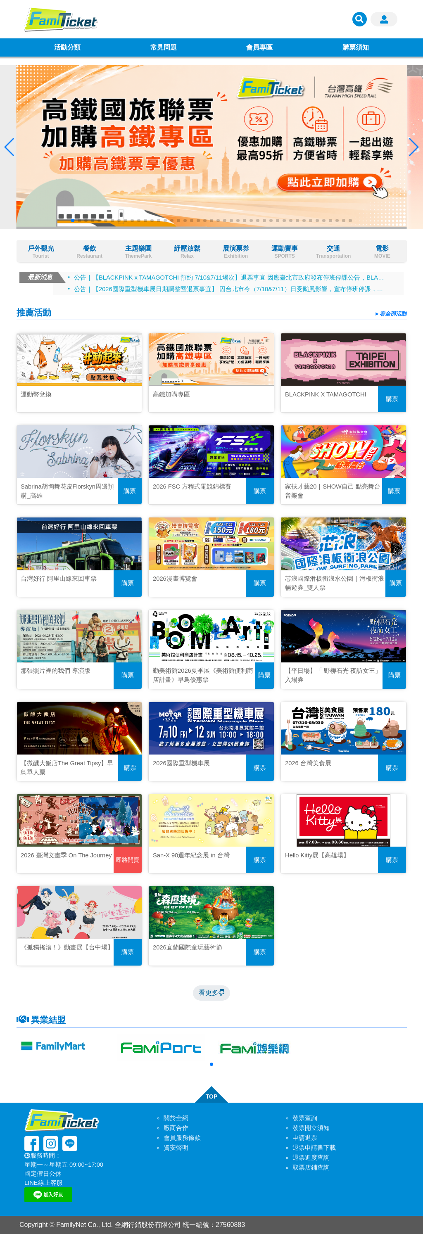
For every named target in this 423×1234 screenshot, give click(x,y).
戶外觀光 (41, 252)
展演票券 (236, 252)
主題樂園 (138, 252)
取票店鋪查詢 (311, 1167)
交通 (333, 252)
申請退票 (304, 1137)
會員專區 (259, 47)
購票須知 (355, 47)
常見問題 (163, 47)
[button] (72, 220)
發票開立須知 (311, 1128)
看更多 (211, 992)
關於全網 (176, 1118)
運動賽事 (285, 252)
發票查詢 (304, 1118)
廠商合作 (176, 1128)
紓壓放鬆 (187, 252)
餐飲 (90, 252)
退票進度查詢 (311, 1157)
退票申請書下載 (314, 1147)
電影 (382, 252)
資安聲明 (176, 1147)
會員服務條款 (182, 1137)
